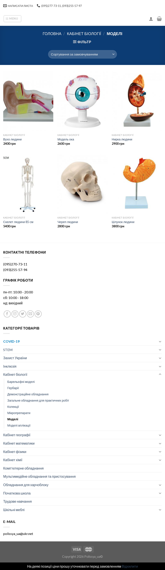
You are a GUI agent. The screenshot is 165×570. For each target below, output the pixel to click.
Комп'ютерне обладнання (23, 468)
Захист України (15, 358)
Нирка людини (122, 139)
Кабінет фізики (14, 452)
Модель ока (65, 139)
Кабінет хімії (12, 460)
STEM (8, 350)
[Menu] (12, 18)
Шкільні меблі (13, 510)
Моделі (12, 419)
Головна (52, 33)
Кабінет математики (19, 443)
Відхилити (130, 566)
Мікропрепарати (18, 413)
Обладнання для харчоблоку (25, 485)
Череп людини (67, 222)
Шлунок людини (123, 222)
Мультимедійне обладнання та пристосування (39, 476)
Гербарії (13, 388)
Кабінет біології (84, 33)
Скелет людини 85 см (18, 222)
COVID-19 (11, 341)
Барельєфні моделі (21, 382)
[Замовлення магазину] (82, 54)
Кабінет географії (17, 435)
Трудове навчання (17, 501)
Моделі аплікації (19, 425)
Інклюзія (9, 366)
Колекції (13, 406)
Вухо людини (12, 139)
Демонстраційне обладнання (28, 394)
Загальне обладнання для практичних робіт (38, 400)
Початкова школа (17, 493)
